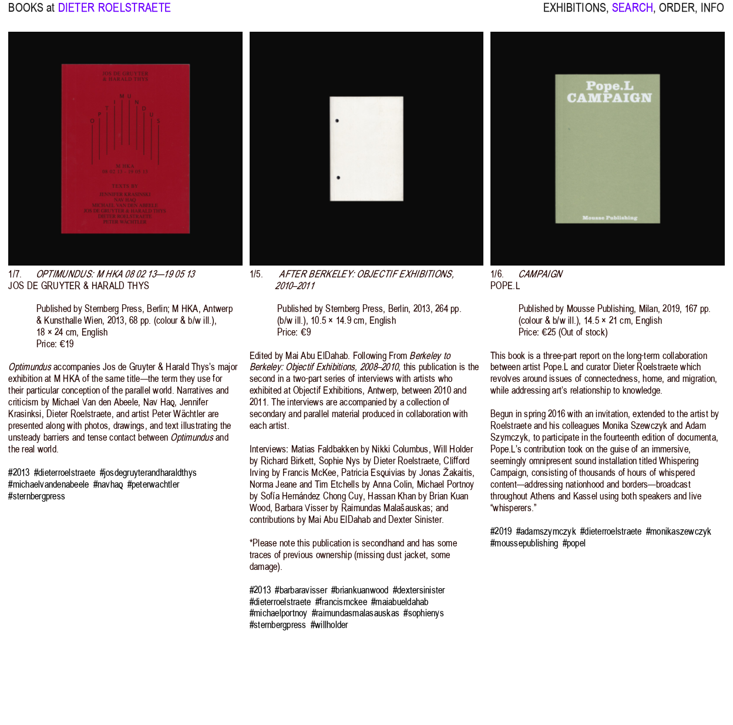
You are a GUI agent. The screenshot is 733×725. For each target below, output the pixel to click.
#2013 (18, 472)
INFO (713, 14)
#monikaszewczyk (679, 531)
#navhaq (108, 484)
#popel (574, 543)
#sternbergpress (36, 496)
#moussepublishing (524, 543)
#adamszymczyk (546, 531)
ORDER (677, 14)
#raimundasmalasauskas (355, 613)
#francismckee (341, 601)
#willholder (329, 624)
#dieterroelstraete (65, 472)
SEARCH (632, 14)
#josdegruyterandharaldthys (148, 472)
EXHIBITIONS (574, 14)
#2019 (501, 531)
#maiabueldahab (400, 601)
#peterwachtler (153, 484)
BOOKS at (31, 14)
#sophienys (424, 613)
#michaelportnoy (279, 613)
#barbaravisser (301, 590)
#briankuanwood (360, 590)
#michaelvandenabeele (48, 484)
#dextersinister (419, 590)
